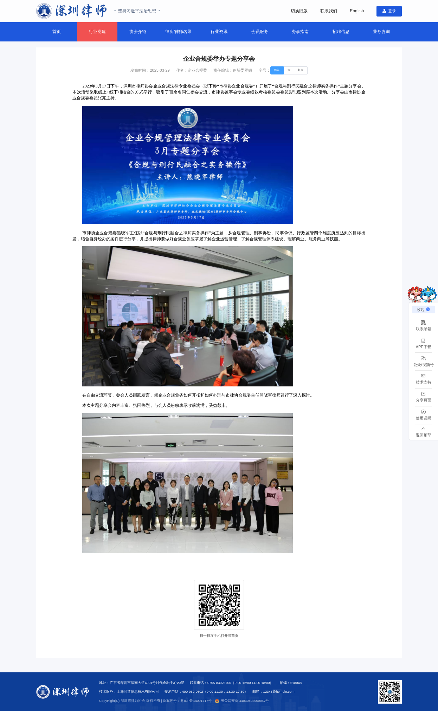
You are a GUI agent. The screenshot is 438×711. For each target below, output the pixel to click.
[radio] (277, 70)
